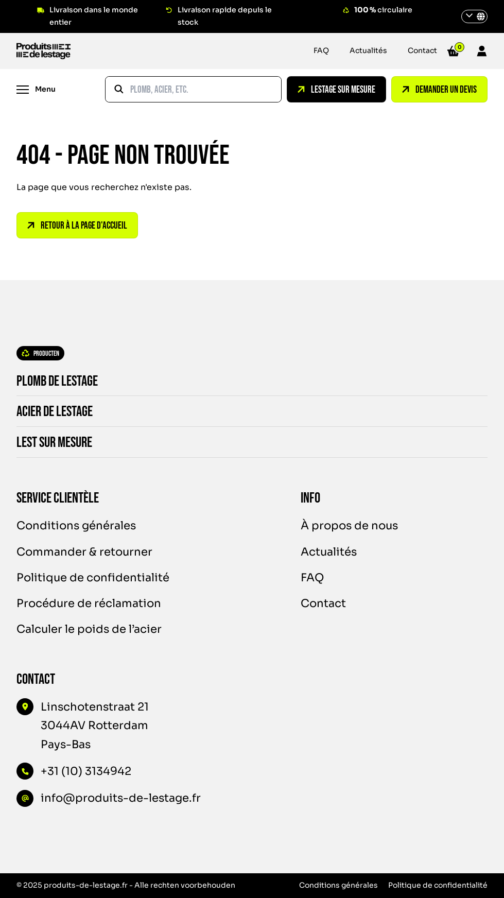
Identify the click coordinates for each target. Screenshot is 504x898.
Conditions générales (76, 525)
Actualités (368, 50)
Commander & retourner (84, 552)
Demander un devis (439, 90)
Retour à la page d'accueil (77, 226)
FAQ (321, 50)
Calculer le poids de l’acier (89, 629)
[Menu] (36, 89)
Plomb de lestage (50, 381)
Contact (422, 50)
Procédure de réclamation (88, 603)
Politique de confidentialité (92, 577)
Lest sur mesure (47, 442)
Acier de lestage (47, 411)
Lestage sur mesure (336, 90)
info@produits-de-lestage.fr (121, 798)
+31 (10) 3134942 (86, 771)
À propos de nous (349, 525)
